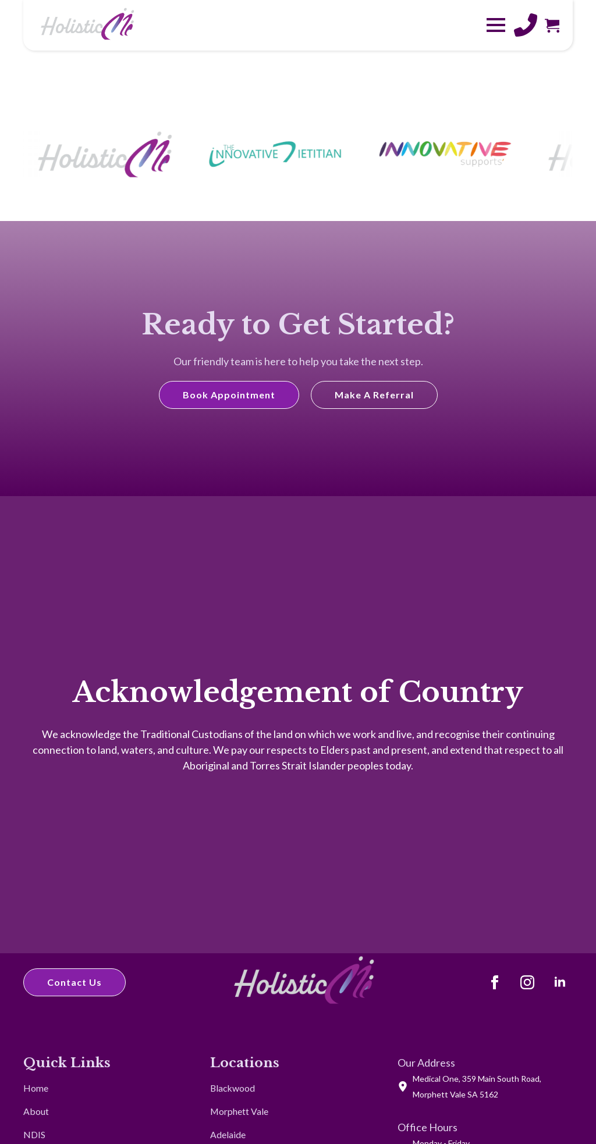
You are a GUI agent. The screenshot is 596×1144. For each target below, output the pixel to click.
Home (35, 1087)
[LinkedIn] (560, 982)
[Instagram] (527, 982)
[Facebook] (495, 982)
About (36, 1111)
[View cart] (552, 25)
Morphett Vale (239, 1111)
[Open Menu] (496, 25)
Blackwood (232, 1087)
